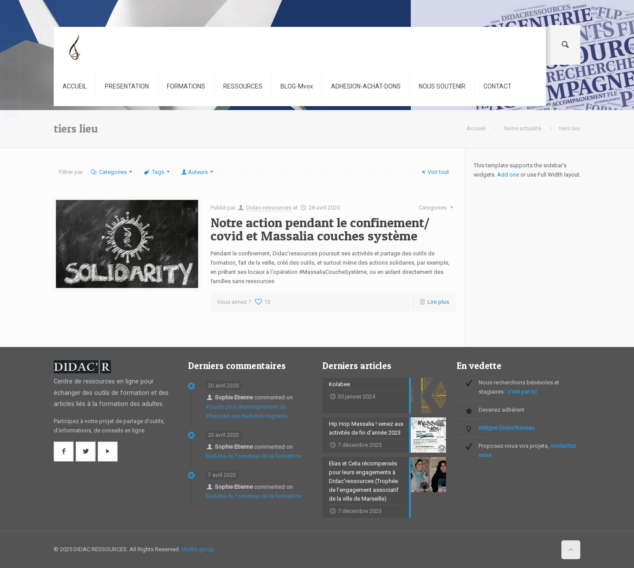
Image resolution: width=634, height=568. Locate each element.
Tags (157, 172)
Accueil (476, 128)
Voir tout (434, 172)
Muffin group (197, 549)
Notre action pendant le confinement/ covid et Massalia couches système (319, 228)
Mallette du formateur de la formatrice (254, 456)
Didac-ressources (268, 207)
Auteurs (198, 172)
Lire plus (438, 302)
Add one (508, 174)
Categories (111, 172)
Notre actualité (522, 128)
